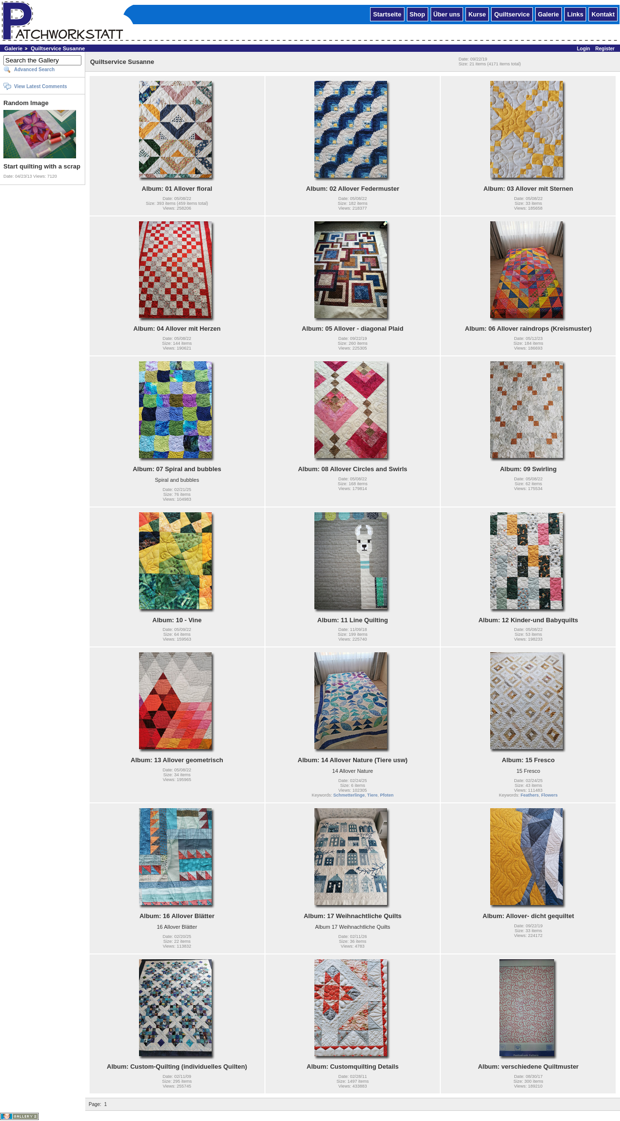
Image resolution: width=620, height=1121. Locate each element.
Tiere (372, 795)
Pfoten (386, 795)
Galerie (548, 14)
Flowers (549, 795)
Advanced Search (34, 69)
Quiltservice (511, 14)
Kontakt (603, 14)
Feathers (530, 795)
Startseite (387, 14)
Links (575, 14)
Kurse (477, 14)
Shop (417, 14)
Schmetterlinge (349, 795)
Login (583, 48)
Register (605, 48)
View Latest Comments (40, 86)
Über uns (447, 14)
